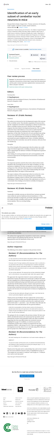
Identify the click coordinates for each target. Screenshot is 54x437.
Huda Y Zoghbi (11, 25)
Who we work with (7, 401)
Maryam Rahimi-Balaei (13, 24)
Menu (47, 4)
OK (44, 228)
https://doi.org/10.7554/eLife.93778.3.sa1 (16, 242)
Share (43, 58)
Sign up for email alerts (27, 376)
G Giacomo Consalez (21, 25)
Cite (44, 55)
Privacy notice (27, 379)
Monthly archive (19, 401)
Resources (17, 404)
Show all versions (13, 61)
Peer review (36, 68)
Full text (17, 68)
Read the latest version (35, 49)
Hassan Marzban (12, 27)
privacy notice (28, 218)
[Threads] (22, 414)
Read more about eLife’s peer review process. (20, 87)
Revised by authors (14, 58)
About (4, 397)
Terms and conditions (8, 406)
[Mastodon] (13, 414)
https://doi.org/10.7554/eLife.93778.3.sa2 (16, 183)
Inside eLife (17, 399)
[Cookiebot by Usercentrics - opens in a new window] (46, 208)
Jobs (4, 399)
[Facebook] (25, 414)
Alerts (4, 403)
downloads (37, 61)
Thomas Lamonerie (33, 24)
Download (35, 55)
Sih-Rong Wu (42, 24)
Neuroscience (10, 9)
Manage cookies (45, 224)
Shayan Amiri (23, 24)
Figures (23, 68)
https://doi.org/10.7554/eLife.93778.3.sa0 (16, 356)
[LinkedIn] (7, 414)
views (30, 61)
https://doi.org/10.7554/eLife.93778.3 (15, 45)
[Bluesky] (4, 414)
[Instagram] (16, 414)
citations (44, 61)
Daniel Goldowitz (31, 25)
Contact (5, 404)
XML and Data (18, 406)
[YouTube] (19, 414)
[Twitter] (10, 414)
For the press (18, 403)
